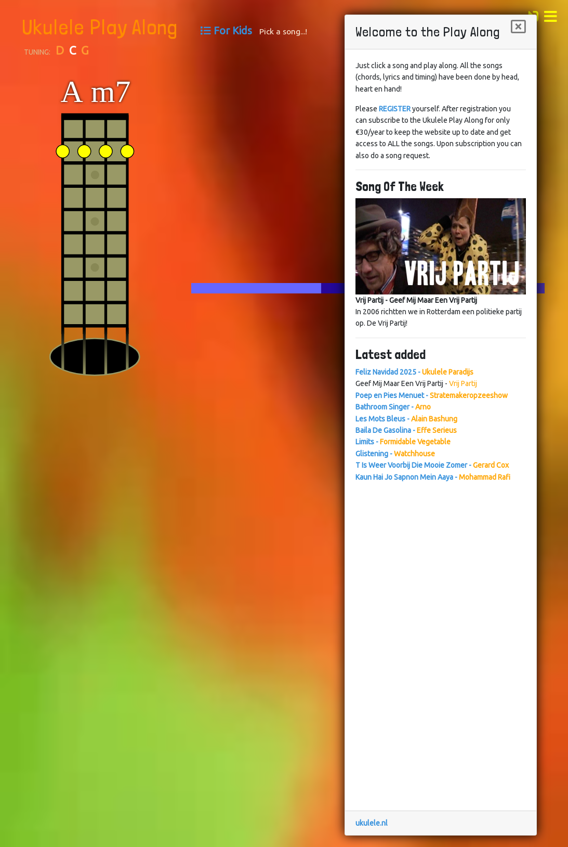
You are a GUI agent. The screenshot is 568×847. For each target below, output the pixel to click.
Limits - (403, 442)
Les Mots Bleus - (406, 419)
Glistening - (395, 454)
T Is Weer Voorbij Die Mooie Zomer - (432, 465)
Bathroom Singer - (393, 407)
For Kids (233, 30)
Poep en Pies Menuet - (431, 395)
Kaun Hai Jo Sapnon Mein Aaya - (432, 477)
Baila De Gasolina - (406, 430)
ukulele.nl (371, 823)
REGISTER (395, 109)
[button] (553, 15)
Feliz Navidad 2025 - (414, 372)
